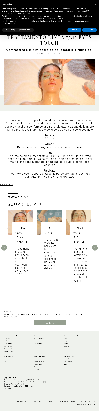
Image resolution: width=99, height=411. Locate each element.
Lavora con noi (8, 351)
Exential (36, 369)
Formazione (69, 356)
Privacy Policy (23, 401)
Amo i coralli (38, 341)
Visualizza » (6, 184)
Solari (66, 343)
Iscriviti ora (49, 323)
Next (95, 248)
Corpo (66, 341)
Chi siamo (7, 338)
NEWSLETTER (8, 311)
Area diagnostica (39, 361)
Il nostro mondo (11, 336)
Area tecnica (68, 361)
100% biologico (39, 338)
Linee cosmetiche (71, 336)
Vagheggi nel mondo (10, 348)
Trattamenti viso (18, 197)
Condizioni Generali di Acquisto (56, 401)
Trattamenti (9, 356)
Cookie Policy (36, 401)
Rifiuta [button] (74, 30)
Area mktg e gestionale (71, 359)
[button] (96, 4)
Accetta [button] (89, 30)
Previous (4, 248)
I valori (37, 336)
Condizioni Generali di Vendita (83, 401)
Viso (65, 338)
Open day (67, 364)
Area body (37, 359)
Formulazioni (8, 343)
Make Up (67, 346)
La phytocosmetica (10, 341)
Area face (37, 366)
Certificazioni (38, 343)
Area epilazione (38, 364)
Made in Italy (8, 346)
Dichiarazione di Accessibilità (83, 404)
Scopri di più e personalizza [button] (18, 30)
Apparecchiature (41, 356)
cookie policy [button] (25, 14)
